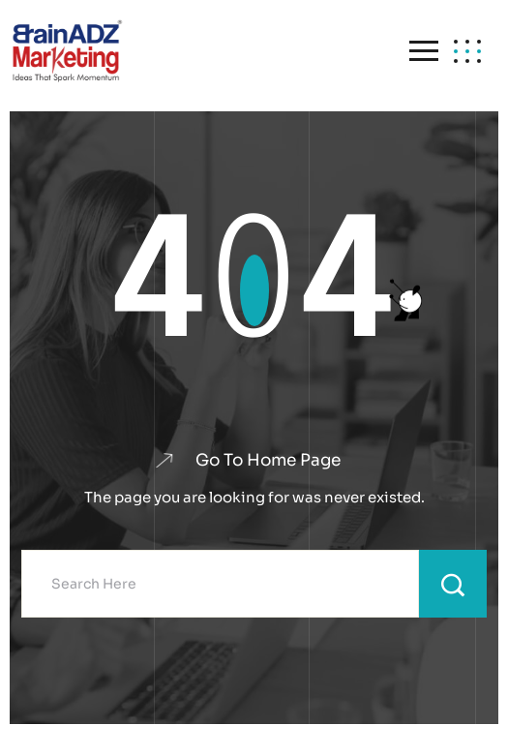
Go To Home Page (268, 460)
